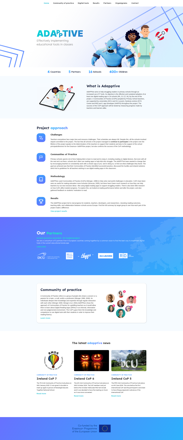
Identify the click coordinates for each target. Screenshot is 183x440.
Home (46, 3)
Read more (41, 394)
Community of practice (63, 3)
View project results (59, 211)
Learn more (41, 246)
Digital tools (83, 3)
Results (96, 3)
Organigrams (121, 3)
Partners (107, 3)
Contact (135, 3)
